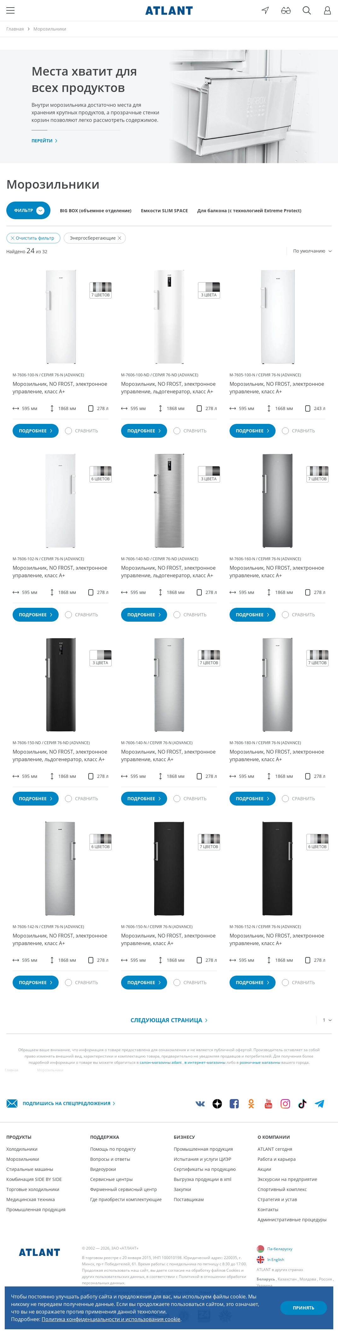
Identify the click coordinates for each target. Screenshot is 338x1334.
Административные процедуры (292, 1220)
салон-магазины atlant (161, 1062)
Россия (325, 1279)
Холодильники (22, 1149)
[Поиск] (306, 10)
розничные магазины (260, 1062)
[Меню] (10, 10)
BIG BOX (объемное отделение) (95, 211)
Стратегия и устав (277, 1199)
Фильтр (29, 211)
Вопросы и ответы (110, 1159)
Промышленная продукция (36, 1209)
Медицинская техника (30, 1199)
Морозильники (22, 1159)
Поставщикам (189, 1199)
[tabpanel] (169, 106)
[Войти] (327, 10)
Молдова (308, 1279)
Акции (264, 1169)
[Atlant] (169, 10)
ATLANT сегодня (275, 1149)
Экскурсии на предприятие (287, 1179)
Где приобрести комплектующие (126, 1199)
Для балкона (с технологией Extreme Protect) (249, 211)
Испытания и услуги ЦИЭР (202, 1159)
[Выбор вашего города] (265, 10)
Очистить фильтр (32, 238)
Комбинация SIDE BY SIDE (34, 1179)
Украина (264, 1285)
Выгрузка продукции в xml (202, 1179)
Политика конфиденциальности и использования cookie (111, 1319)
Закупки (182, 1189)
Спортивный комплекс (282, 1189)
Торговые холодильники (32, 1189)
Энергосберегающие (95, 238)
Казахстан (287, 1279)
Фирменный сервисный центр (123, 1189)
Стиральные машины (29, 1169)
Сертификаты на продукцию (205, 1169)
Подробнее (35, 431)
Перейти (44, 141)
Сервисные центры (111, 1179)
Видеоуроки (103, 1169)
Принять (303, 1308)
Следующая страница (169, 1020)
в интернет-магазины (204, 1062)
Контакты (268, 1209)
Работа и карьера (277, 1159)
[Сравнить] (81, 430)
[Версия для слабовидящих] (286, 10)
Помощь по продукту (113, 1149)
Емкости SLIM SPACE (164, 211)
